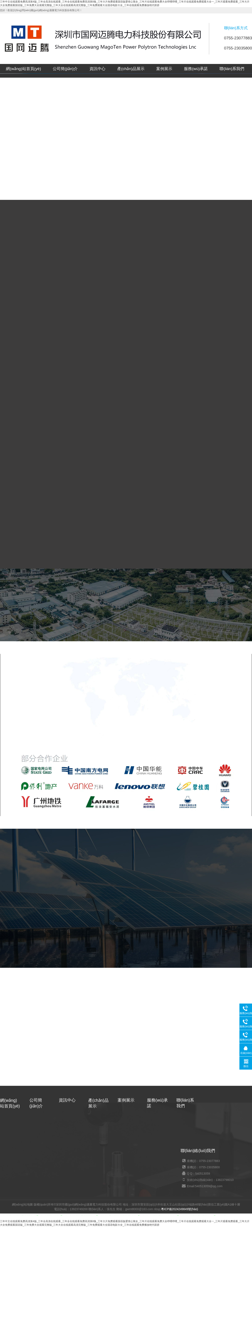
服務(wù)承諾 (196, 68)
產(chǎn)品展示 (130, 68)
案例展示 (164, 68)
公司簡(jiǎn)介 (65, 68)
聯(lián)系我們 (231, 68)
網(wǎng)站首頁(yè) (23, 68)
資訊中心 (97, 68)
